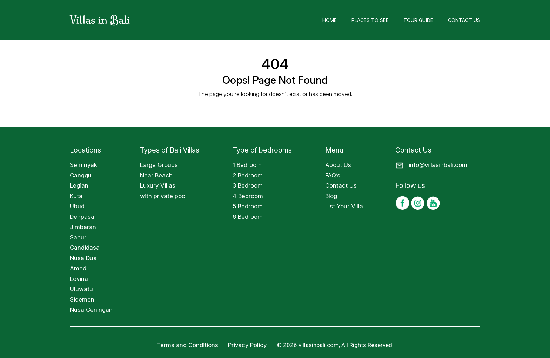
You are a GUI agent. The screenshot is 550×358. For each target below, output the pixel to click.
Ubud (77, 206)
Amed (78, 268)
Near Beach (156, 175)
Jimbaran (83, 226)
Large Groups (159, 164)
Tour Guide (418, 20)
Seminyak (83, 164)
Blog (331, 196)
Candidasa (85, 247)
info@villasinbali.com (438, 164)
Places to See (370, 20)
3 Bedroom (248, 185)
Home (329, 20)
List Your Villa (344, 206)
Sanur (78, 237)
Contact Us (464, 20)
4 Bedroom (248, 196)
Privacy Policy (248, 345)
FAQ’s (332, 175)
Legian (79, 185)
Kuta (76, 196)
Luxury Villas (157, 185)
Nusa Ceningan (91, 309)
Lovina (79, 278)
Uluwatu (81, 288)
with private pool (163, 196)
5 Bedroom (248, 206)
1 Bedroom (247, 164)
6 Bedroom (248, 216)
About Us (338, 164)
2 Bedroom (248, 175)
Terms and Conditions (187, 345)
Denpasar (83, 216)
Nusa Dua (83, 258)
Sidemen (82, 299)
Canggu (81, 175)
